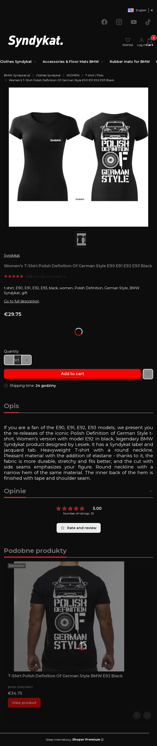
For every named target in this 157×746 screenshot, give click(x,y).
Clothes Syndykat (48, 75)
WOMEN (73, 75)
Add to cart (72, 373)
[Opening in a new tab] (104, 22)
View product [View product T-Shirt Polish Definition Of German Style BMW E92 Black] (24, 703)
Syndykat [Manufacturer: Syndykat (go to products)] (12, 255)
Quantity (11, 351)
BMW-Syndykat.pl (17, 75)
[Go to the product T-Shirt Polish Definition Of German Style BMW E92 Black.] (69, 616)
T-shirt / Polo (94, 75)
